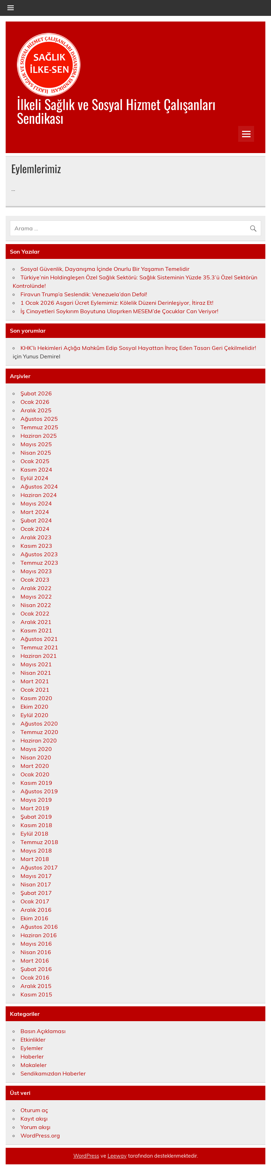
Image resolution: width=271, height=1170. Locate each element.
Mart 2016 (34, 960)
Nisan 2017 (35, 884)
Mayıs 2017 (36, 875)
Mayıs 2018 (36, 850)
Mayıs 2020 (36, 748)
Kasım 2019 (36, 782)
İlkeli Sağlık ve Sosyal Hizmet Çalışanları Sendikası (116, 110)
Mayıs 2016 (36, 943)
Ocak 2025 (34, 461)
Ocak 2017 (34, 901)
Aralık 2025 (36, 410)
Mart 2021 (34, 681)
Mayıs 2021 (36, 664)
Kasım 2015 (36, 994)
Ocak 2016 (34, 977)
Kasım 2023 (36, 545)
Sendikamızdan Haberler (53, 1073)
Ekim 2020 (34, 706)
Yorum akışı (35, 1126)
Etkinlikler (33, 1039)
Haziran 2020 (38, 740)
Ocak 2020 (34, 774)
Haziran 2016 (38, 935)
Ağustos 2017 (39, 867)
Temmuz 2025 (39, 427)
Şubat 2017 (36, 892)
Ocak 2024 (34, 528)
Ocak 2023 (34, 579)
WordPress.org (40, 1135)
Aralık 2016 (36, 909)
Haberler (32, 1056)
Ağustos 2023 (39, 554)
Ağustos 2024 (39, 486)
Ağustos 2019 (39, 791)
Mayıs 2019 (36, 799)
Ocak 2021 (34, 689)
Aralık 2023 (36, 537)
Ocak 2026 (34, 401)
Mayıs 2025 (36, 444)
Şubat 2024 (36, 520)
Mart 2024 (34, 511)
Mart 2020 (34, 765)
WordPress (86, 1156)
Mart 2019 (34, 808)
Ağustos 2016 (39, 926)
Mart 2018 (34, 858)
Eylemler (31, 1047)
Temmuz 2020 (39, 731)
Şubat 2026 (36, 393)
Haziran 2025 (38, 435)
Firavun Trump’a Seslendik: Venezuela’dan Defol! (83, 294)
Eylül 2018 (34, 833)
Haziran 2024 (38, 494)
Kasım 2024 (36, 469)
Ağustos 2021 (39, 638)
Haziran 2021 (38, 655)
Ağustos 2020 (39, 723)
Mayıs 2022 (36, 596)
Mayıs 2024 (36, 503)
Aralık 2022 (36, 588)
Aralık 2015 (36, 985)
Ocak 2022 (34, 613)
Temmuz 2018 (39, 841)
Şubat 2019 (36, 816)
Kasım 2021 (36, 630)
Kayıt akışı (34, 1118)
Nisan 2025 (35, 452)
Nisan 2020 (35, 757)
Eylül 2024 (34, 477)
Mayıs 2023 (36, 571)
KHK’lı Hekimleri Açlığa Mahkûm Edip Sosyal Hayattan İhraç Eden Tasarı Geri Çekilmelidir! (138, 347)
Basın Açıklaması (43, 1031)
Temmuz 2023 (39, 562)
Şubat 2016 (36, 968)
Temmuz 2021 (39, 647)
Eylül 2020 (34, 715)
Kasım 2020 (36, 698)
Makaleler (33, 1064)
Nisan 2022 (35, 604)
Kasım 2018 (36, 825)
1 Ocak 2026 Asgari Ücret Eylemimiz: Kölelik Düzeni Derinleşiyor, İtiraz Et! (116, 302)
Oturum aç (34, 1110)
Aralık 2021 (36, 621)
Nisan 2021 (35, 672)
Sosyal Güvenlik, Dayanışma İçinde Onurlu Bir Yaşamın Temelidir (104, 268)
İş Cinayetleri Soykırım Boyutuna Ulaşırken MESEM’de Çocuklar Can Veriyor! (119, 311)
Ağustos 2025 (39, 418)
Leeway (117, 1156)
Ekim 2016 (34, 918)
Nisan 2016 (35, 952)
